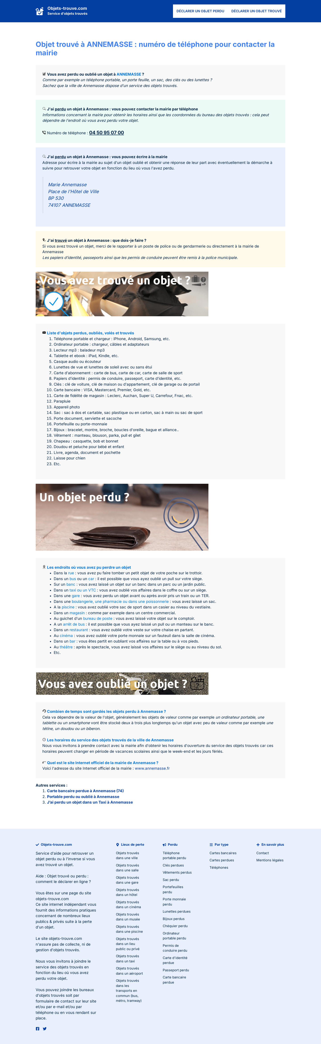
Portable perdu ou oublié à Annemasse (83, 796)
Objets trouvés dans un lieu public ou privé (128, 944)
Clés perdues (173, 865)
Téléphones (219, 867)
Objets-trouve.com (67, 8)
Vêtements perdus (177, 872)
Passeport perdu (176, 970)
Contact (262, 853)
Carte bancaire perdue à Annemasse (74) (85, 791)
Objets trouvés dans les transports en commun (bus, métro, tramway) (129, 990)
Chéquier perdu (175, 926)
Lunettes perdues (177, 911)
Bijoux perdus (174, 919)
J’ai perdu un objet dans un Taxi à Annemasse (90, 802)
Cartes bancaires (223, 853)
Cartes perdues (222, 860)
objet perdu (46, 859)
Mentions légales (270, 860)
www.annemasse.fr (152, 768)
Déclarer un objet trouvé (256, 11)
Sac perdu (171, 880)
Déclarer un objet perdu (200, 11)
